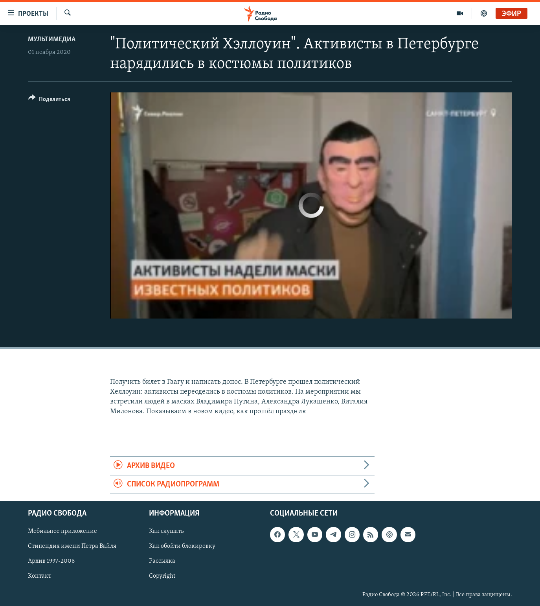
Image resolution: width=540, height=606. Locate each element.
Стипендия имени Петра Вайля (72, 546)
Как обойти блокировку (182, 546)
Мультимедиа (51, 39)
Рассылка (162, 561)
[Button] (49, 100)
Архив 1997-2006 (51, 561)
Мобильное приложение (62, 532)
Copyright (162, 576)
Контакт (39, 576)
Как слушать (166, 532)
